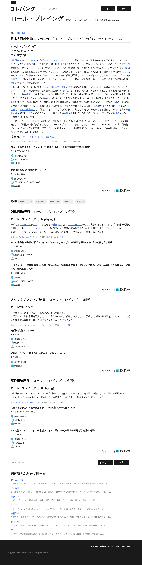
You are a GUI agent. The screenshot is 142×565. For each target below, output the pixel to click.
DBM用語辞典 (20, 211)
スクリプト (25, 224)
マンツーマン (75, 224)
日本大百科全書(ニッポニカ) (30, 38)
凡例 (79, 141)
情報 (75, 141)
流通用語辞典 (20, 380)
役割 (13, 60)
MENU (13, 2)
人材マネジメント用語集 (28, 299)
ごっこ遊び (120, 64)
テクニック (55, 202)
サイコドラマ (55, 60)
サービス (68, 202)
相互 (28, 94)
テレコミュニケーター (37, 228)
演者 (66, 105)
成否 (110, 79)
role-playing (22, 33)
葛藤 (97, 105)
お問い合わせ (126, 546)
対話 (55, 224)
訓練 (128, 68)
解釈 (13, 83)
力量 (48, 79)
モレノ (34, 60)
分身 (115, 102)
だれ (57, 68)
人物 (22, 102)
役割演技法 (41, 202)
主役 (46, 87)
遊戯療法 (50, 136)
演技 (17, 60)
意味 (13, 109)
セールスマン (26, 202)
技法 (15, 79)
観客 (64, 87)
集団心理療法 (26, 109)
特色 (117, 113)
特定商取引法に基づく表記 (109, 546)
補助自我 (55, 87)
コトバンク (23, 8)
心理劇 (42, 60)
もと (35, 224)
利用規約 (94, 546)
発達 (66, 113)
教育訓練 (80, 202)
